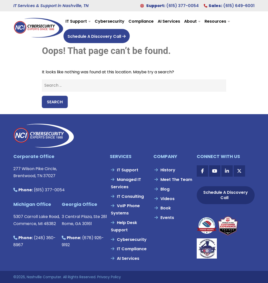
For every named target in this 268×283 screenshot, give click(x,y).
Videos (167, 199)
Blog (165, 189)
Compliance (141, 21)
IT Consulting (130, 196)
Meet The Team (176, 179)
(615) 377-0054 (182, 6)
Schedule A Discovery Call (97, 36)
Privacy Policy (109, 276)
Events (167, 218)
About (190, 21)
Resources (215, 21)
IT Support (76, 21)
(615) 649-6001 (239, 6)
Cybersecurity (109, 21)
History (167, 170)
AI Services (169, 21)
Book (165, 208)
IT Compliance (132, 249)
